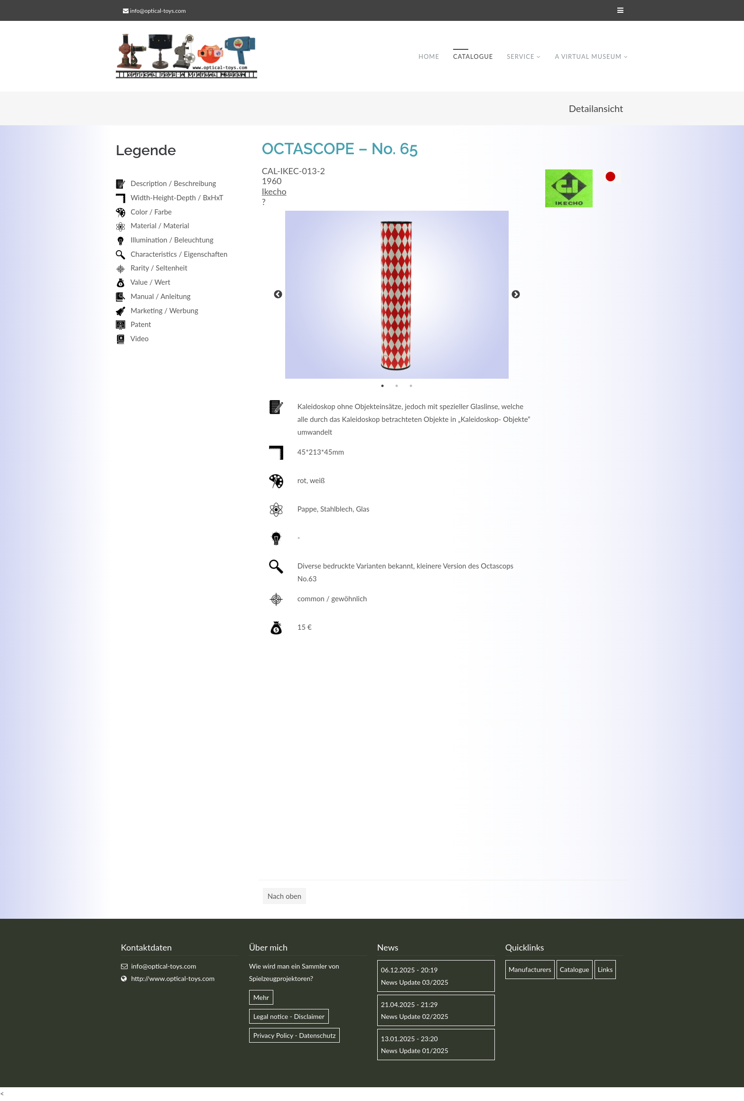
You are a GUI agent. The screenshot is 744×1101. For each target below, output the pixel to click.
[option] (397, 295)
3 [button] (411, 386)
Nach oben (284, 896)
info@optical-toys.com (158, 10)
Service (520, 56)
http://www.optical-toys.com (172, 979)
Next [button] (516, 295)
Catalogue (473, 56)
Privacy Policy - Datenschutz (294, 1036)
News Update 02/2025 (414, 1017)
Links (605, 970)
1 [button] (382, 386)
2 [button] (396, 386)
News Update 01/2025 (414, 1051)
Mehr (261, 998)
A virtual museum (588, 56)
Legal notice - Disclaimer (289, 1017)
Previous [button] (278, 295)
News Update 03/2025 (414, 983)
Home (428, 56)
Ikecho (274, 192)
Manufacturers (530, 970)
